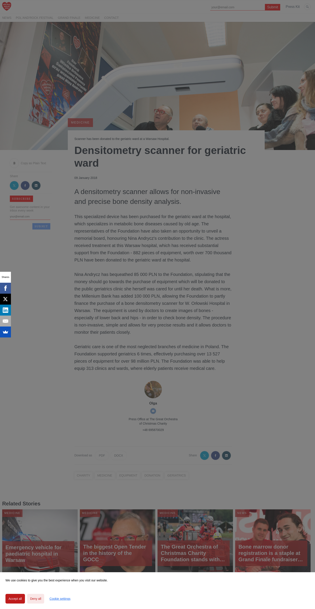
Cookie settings (59, 598)
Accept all (15, 598)
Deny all (35, 598)
